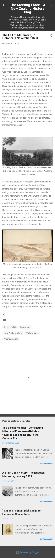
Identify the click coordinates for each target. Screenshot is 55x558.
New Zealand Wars (13, 333)
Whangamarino (11, 339)
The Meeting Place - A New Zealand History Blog (27, 8)
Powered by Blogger (27, 552)
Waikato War (32, 333)
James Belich (10, 327)
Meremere (25, 327)
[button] (51, 36)
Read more (46, 463)
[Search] (51, 5)
